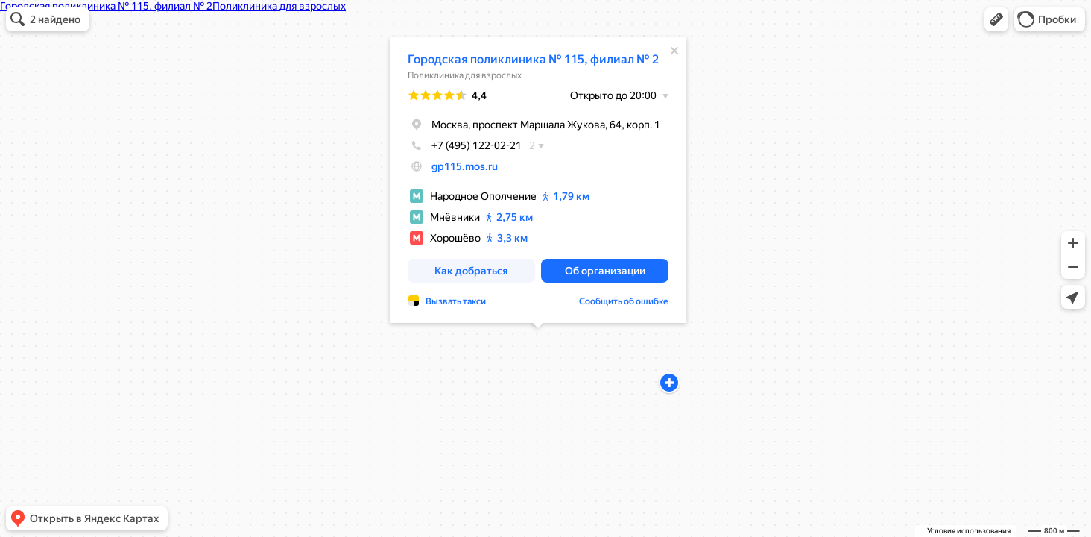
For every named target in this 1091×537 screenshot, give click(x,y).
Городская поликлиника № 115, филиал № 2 (533, 59)
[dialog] (538, 180)
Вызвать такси (456, 301)
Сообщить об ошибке (623, 301)
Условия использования (969, 531)
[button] (996, 19)
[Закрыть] (674, 51)
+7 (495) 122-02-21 (465, 145)
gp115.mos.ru (464, 166)
